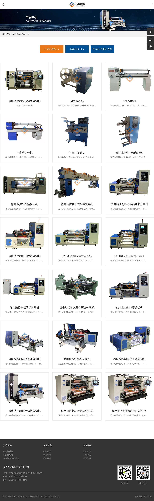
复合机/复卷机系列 (102, 49)
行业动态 (87, 455)
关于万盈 (47, 445)
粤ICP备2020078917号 (50, 496)
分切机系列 (50, 49)
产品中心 (25, 34)
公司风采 (47, 458)
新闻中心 (87, 445)
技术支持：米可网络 (143, 496)
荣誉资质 (47, 455)
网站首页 (16, 34)
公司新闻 (87, 451)
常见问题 (87, 458)
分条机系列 (76, 49)
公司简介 (47, 451)
